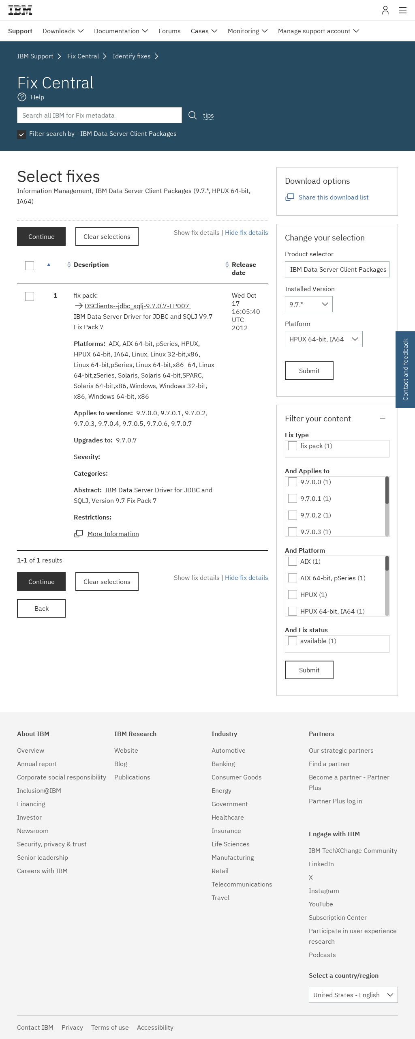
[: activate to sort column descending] (55, 268)
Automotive (229, 750)
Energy (221, 790)
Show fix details (197, 232)
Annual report (37, 764)
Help (37, 97)
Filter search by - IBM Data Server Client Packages (103, 133)
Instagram (324, 891)
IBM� (20, 10)
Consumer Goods (237, 777)
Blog (120, 764)
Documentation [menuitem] (116, 31)
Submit (309, 371)
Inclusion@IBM (39, 790)
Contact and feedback (405, 370)
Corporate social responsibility (61, 777)
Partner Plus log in (335, 801)
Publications (132, 777)
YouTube (321, 904)
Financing (31, 804)
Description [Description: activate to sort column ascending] (91, 264)
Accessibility (155, 1027)
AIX (305, 561)
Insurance (226, 830)
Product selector (309, 254)
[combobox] (309, 304)
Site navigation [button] (403, 14)
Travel (220, 897)
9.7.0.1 (310, 498)
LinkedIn (321, 864)
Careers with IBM (42, 871)
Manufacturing (233, 857)
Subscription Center (338, 917)
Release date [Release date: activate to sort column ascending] (244, 268)
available (313, 641)
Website (126, 750)
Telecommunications (242, 884)
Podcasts (322, 955)
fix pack (311, 446)
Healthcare (228, 817)
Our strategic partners (341, 750)
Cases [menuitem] (200, 31)
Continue (41, 236)
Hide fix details (246, 232)
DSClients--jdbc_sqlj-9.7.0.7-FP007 (138, 306)
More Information (113, 534)
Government (230, 804)
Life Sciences (231, 844)
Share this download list (334, 197)
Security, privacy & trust (52, 844)
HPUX (308, 594)
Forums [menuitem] (169, 31)
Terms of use (110, 1027)
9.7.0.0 (310, 482)
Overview (30, 750)
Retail (220, 871)
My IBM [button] (385, 13)
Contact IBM (35, 1027)
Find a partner (329, 764)
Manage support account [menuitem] (314, 31)
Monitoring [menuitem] (243, 31)
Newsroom (33, 830)
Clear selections (106, 236)
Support (20, 31)
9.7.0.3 (310, 532)
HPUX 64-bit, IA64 (327, 611)
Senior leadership (42, 857)
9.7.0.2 (310, 515)
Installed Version (310, 289)
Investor (29, 817)
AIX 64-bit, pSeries (328, 578)
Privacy (72, 1027)
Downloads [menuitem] (59, 31)
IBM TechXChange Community (353, 850)
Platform (297, 324)
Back (41, 608)
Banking (223, 764)
